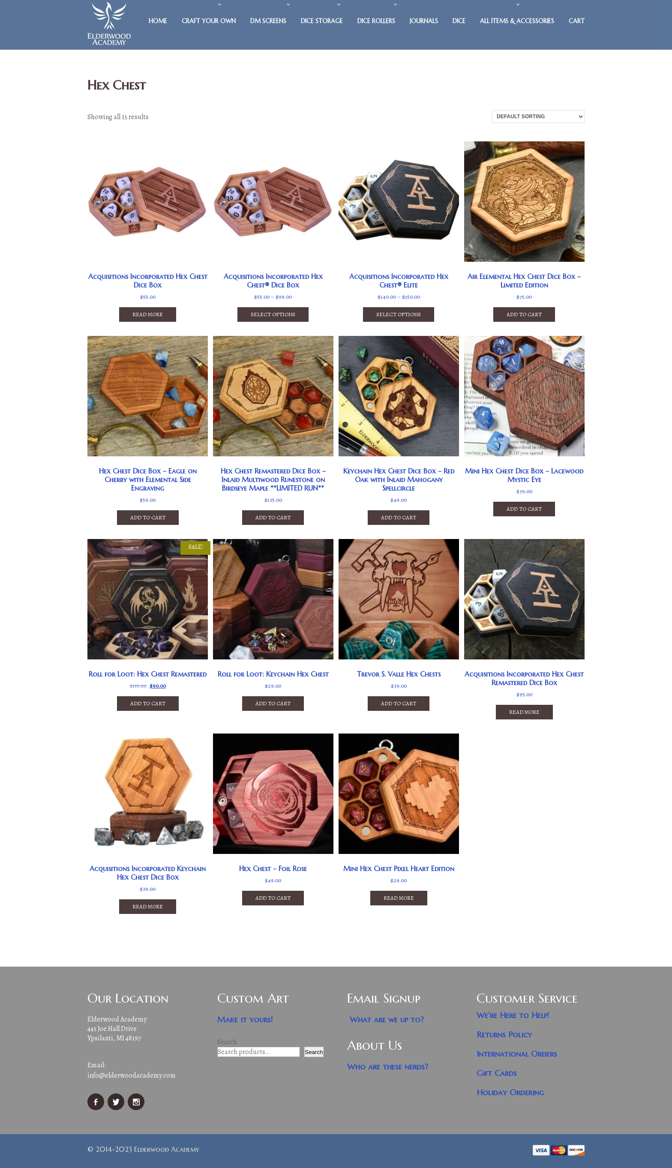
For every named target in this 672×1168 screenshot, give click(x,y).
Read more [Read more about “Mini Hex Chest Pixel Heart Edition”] (399, 897)
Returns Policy (504, 1034)
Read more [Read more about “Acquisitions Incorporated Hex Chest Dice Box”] (147, 314)
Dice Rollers (376, 21)
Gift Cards (497, 1073)
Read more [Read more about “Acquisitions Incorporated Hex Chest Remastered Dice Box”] (524, 712)
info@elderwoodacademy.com (131, 1075)
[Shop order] (538, 116)
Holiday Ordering (510, 1092)
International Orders (517, 1054)
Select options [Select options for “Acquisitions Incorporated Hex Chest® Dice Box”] (273, 314)
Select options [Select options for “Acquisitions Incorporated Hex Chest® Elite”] (398, 314)
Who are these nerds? (387, 1067)
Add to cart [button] (524, 314)
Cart (577, 21)
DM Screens (268, 21)
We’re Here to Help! (513, 1015)
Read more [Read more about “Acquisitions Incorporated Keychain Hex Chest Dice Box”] (147, 906)
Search (227, 1042)
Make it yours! (245, 1019)
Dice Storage (322, 21)
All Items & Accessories (517, 21)
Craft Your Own (209, 21)
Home (158, 21)
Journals (424, 21)
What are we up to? (387, 1019)
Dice (459, 21)
